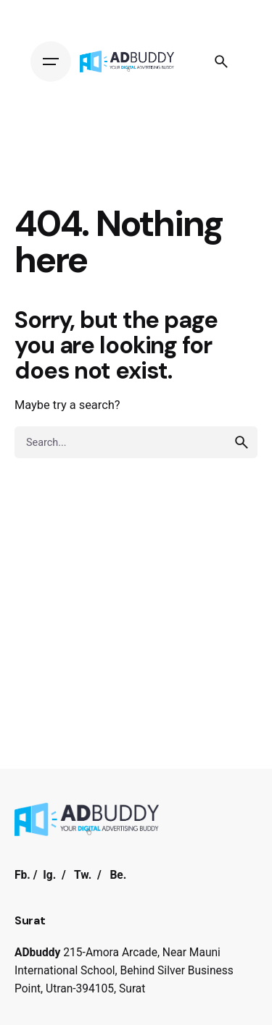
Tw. (82, 875)
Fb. (22, 875)
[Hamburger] (50, 61)
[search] (241, 442)
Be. (118, 875)
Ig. (49, 875)
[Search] (221, 61)
